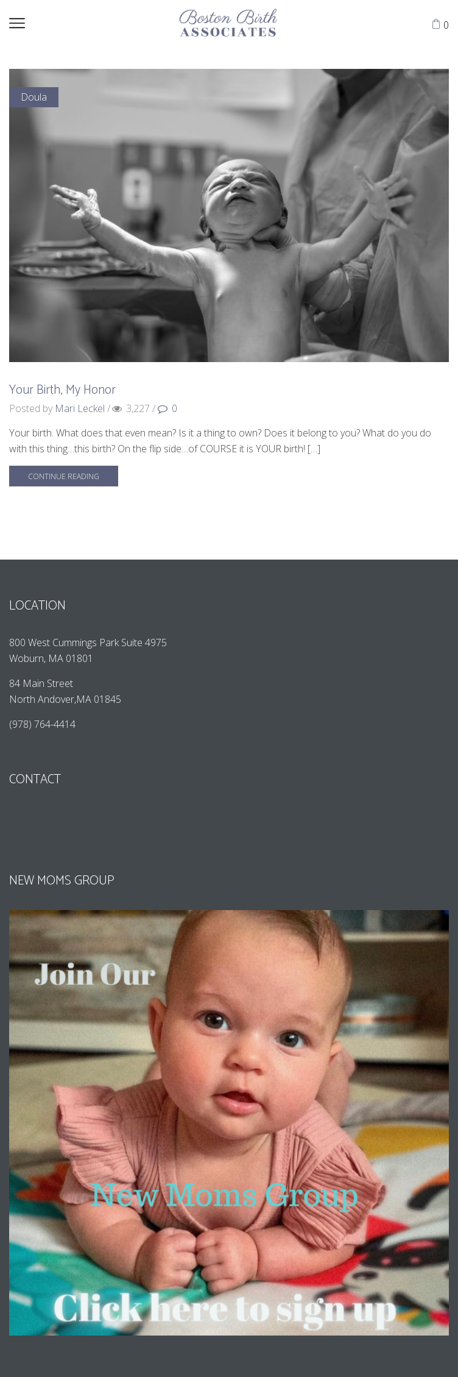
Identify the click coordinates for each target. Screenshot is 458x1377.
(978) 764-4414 (43, 724)
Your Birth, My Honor (62, 390)
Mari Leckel (80, 408)
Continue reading (63, 476)
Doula (34, 97)
